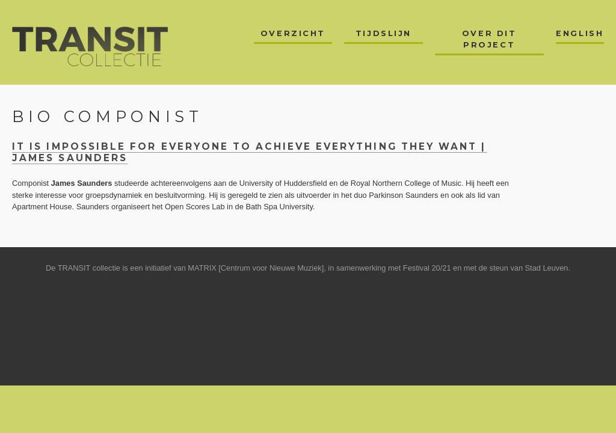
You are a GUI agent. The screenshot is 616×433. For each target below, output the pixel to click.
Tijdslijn (383, 33)
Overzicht (292, 33)
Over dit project (489, 39)
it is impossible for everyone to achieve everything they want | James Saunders (249, 152)
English (579, 33)
